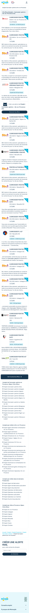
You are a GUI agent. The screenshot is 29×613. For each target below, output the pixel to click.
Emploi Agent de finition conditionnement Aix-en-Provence (13, 432)
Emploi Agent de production (12, 488)
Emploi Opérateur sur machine (12, 497)
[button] (26, 2)
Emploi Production (17, 532)
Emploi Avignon (8, 514)
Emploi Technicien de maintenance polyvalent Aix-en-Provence (13, 459)
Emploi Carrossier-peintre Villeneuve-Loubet (14, 418)
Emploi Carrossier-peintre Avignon (13, 391)
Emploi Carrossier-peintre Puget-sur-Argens (14, 414)
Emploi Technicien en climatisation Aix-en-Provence (15, 463)
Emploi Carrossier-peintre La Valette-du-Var (14, 403)
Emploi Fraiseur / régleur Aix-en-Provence (13, 439)
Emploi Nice (7, 521)
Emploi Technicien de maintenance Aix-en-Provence (15, 447)
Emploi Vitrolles (8, 525)
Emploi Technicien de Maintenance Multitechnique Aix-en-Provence (13, 455)
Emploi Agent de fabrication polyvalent (15, 485)
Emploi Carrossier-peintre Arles (13, 387)
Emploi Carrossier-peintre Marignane (14, 406)
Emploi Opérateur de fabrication (13, 490)
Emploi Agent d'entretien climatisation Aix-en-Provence (14, 428)
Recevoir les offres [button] (14, 112)
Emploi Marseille (8, 518)
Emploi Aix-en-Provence (11, 509)
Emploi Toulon (8, 523)
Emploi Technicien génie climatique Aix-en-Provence (15, 467)
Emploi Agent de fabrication (11, 483)
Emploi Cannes (8, 516)
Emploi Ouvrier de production (12, 499)
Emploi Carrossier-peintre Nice (12, 411)
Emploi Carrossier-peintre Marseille (14, 408)
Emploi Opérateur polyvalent (12, 494)
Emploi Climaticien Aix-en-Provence (14, 436)
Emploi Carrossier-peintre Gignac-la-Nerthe (14, 399)
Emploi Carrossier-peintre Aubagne (14, 389)
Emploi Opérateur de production (13, 492)
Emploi (9, 532)
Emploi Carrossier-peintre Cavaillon (14, 393)
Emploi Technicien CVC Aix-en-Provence (13, 443)
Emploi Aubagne (8, 512)
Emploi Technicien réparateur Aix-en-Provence (14, 472)
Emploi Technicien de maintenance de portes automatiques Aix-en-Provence (15, 451)
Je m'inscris (14, 554)
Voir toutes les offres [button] (14, 377)
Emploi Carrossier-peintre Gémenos (14, 396)
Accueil (4, 532)
